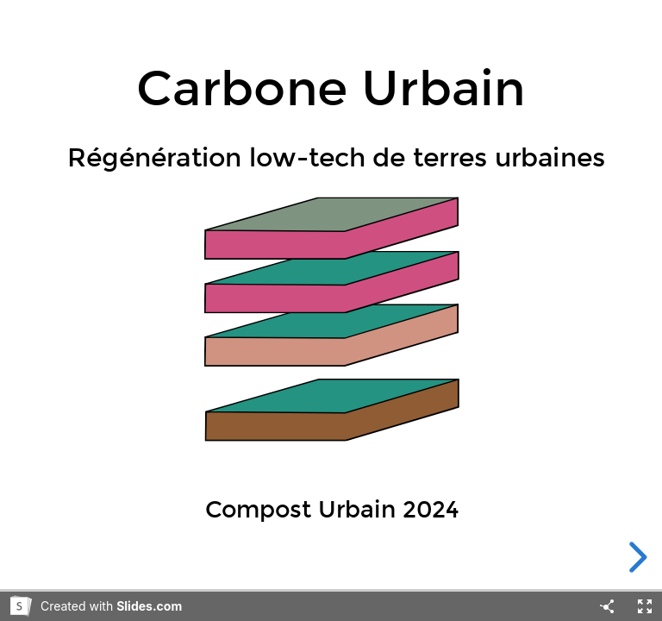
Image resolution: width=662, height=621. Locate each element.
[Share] (607, 606)
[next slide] (635, 557)
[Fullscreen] (645, 606)
